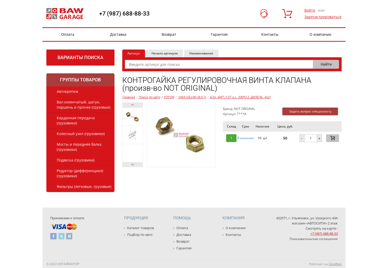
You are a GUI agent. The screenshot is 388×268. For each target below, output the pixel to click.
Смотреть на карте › (322, 228)
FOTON (167, 97)
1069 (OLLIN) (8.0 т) (192, 97)
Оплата (67, 34)
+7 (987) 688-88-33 (124, 13)
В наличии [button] (245, 138)
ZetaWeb (335, 264)
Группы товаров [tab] (80, 79)
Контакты (269, 34)
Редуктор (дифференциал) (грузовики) (80, 173)
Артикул (133, 53)
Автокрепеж (67, 91)
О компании (320, 34)
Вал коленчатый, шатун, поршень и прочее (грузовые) (83, 105)
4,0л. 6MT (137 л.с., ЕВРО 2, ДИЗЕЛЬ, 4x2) (240, 97)
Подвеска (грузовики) (76, 160)
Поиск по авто (149, 97)
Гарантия (219, 34)
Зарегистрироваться (322, 16)
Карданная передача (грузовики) (76, 120)
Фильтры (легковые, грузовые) (84, 186)
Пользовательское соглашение (314, 239)
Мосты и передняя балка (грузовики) (79, 147)
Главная (128, 97)
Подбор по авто (139, 234)
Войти (309, 10)
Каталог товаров (140, 227)
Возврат (169, 34)
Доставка (118, 34)
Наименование (201, 53)
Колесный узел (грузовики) (81, 133)
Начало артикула (165, 53)
